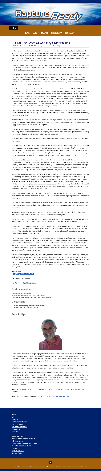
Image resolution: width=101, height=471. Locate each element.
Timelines (44, 33)
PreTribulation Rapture (20, 422)
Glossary (69, 33)
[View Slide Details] (50, 14)
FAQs (35, 33)
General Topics (17, 453)
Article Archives (17, 436)
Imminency (16, 448)
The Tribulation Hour (19, 424)
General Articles (47, 46)
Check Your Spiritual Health (21, 446)
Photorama (56, 33)
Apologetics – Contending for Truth (24, 443)
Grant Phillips (57, 46)
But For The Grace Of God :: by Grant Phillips (38, 297)
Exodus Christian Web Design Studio (67, 466)
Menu (14, 28)
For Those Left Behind (19, 427)
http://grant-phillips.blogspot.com (57, 396)
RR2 (35, 46)
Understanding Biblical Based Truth (24, 438)
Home (27, 33)
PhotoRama (16, 429)
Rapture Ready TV (18, 451)
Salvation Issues (17, 441)
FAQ (13, 417)
